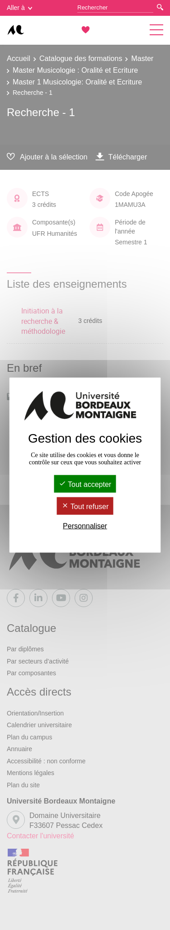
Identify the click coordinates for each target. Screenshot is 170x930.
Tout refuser (85, 506)
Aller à (19, 7)
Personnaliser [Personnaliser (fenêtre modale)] (85, 526)
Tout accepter (85, 484)
